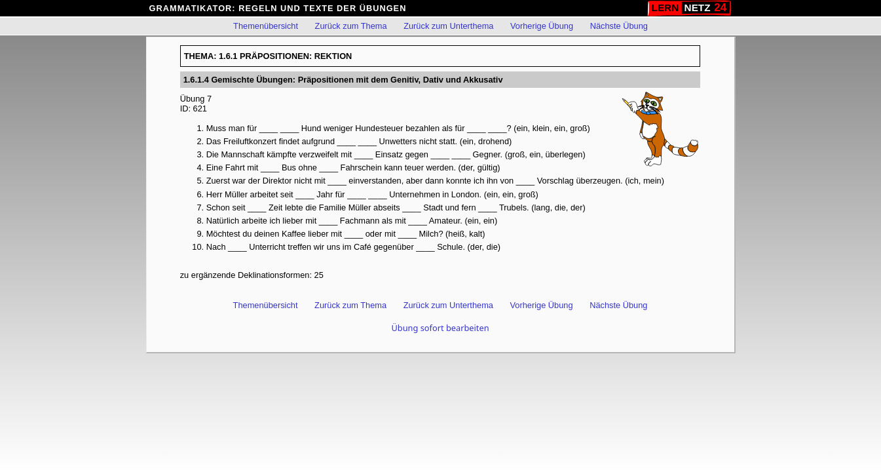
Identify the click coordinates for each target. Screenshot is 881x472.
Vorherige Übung (541, 26)
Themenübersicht (265, 26)
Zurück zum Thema (351, 26)
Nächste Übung (619, 26)
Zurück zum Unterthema (448, 26)
